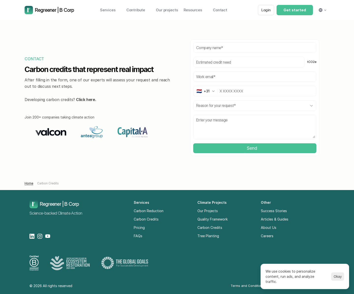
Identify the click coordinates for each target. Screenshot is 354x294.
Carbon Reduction (148, 211)
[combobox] (206, 91)
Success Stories (274, 211)
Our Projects (207, 211)
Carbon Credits (48, 183)
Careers (267, 236)
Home (29, 183)
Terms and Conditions (248, 286)
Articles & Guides (274, 219)
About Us (268, 227)
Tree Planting (208, 236)
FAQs (138, 236)
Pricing (139, 227)
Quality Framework (212, 219)
